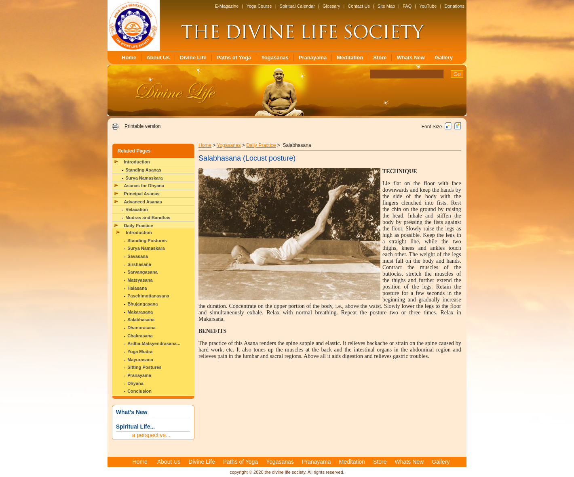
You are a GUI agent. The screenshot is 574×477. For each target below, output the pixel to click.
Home (129, 57)
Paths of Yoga (234, 57)
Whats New (410, 57)
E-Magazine (227, 6)
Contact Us (358, 6)
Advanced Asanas (143, 201)
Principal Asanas (142, 193)
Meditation (350, 57)
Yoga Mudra (139, 351)
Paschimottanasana (148, 295)
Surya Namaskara (143, 178)
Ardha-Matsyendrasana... (153, 343)
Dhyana (135, 383)
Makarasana (140, 312)
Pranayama (313, 57)
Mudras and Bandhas (147, 217)
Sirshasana (139, 264)
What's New (132, 412)
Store (379, 57)
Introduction (137, 161)
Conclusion (139, 391)
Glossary (331, 6)
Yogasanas (275, 57)
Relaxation (136, 209)
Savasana (137, 256)
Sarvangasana (142, 272)
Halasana (137, 288)
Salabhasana (140, 319)
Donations (454, 6)
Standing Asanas (143, 169)
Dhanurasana (141, 327)
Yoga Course (259, 6)
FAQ (407, 6)
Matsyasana (139, 280)
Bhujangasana (142, 303)
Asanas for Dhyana (144, 185)
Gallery (444, 57)
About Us (158, 57)
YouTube (428, 6)
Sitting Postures (144, 367)
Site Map (386, 6)
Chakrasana (139, 335)
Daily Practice (138, 225)
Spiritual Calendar (297, 6)
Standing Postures (147, 240)
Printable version (142, 126)
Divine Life (193, 57)
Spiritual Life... (135, 426)
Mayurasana (140, 359)
